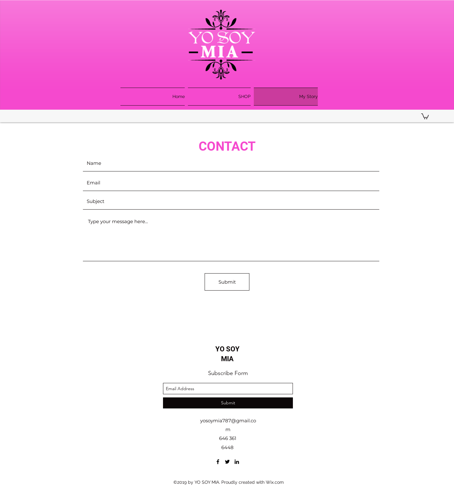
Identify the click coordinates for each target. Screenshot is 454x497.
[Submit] (227, 282)
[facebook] (218, 462)
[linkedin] (237, 462)
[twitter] (227, 462)
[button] (425, 116)
